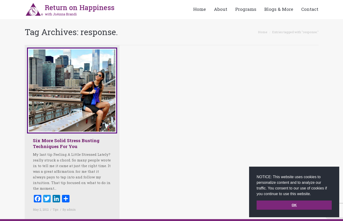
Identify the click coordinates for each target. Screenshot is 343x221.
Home (262, 32)
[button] (312, 194)
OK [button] (294, 205)
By (69, 209)
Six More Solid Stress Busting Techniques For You (66, 143)
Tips (55, 209)
